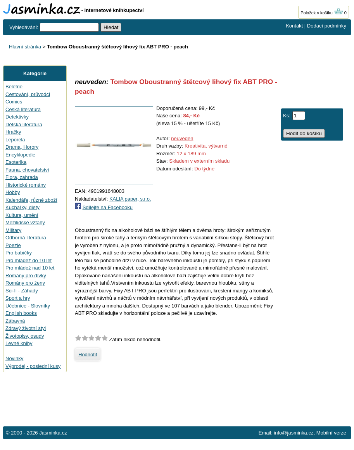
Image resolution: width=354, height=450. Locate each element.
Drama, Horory (21, 147)
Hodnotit (87, 354)
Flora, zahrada (21, 177)
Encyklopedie (20, 155)
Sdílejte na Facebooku (108, 207)
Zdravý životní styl (25, 328)
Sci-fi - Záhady (21, 291)
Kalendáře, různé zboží (31, 200)
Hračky (13, 132)
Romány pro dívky (25, 275)
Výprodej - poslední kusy (32, 366)
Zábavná (15, 321)
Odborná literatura (25, 237)
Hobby (12, 192)
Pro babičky (18, 253)
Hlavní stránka (25, 47)
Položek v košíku (321, 12)
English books (21, 313)
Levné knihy (18, 343)
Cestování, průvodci (27, 94)
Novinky (14, 358)
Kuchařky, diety (22, 207)
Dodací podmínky (326, 26)
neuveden (182, 138)
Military (13, 230)
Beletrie (13, 86)
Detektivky (17, 117)
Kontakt (294, 26)
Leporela (15, 140)
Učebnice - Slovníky (27, 306)
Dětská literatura (23, 124)
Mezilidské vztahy (25, 222)
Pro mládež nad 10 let (29, 268)
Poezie (13, 245)
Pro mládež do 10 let (28, 260)
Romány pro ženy (25, 283)
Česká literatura (23, 109)
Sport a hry (17, 298)
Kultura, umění (21, 215)
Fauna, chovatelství (27, 170)
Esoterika (15, 162)
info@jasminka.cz (293, 433)
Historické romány (25, 185)
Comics (13, 102)
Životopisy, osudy (24, 336)
